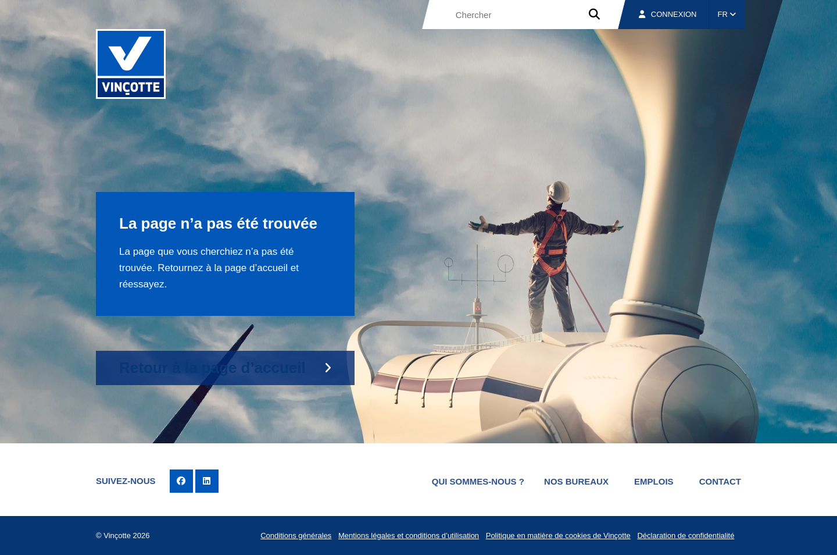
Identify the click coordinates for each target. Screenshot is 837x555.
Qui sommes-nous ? (478, 481)
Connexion (668, 14)
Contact (720, 481)
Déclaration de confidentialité (685, 535)
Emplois (654, 481)
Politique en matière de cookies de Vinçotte (558, 535)
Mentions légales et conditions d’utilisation (408, 535)
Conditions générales (295, 535)
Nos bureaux (576, 481)
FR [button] (727, 14)
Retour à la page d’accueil (212, 367)
